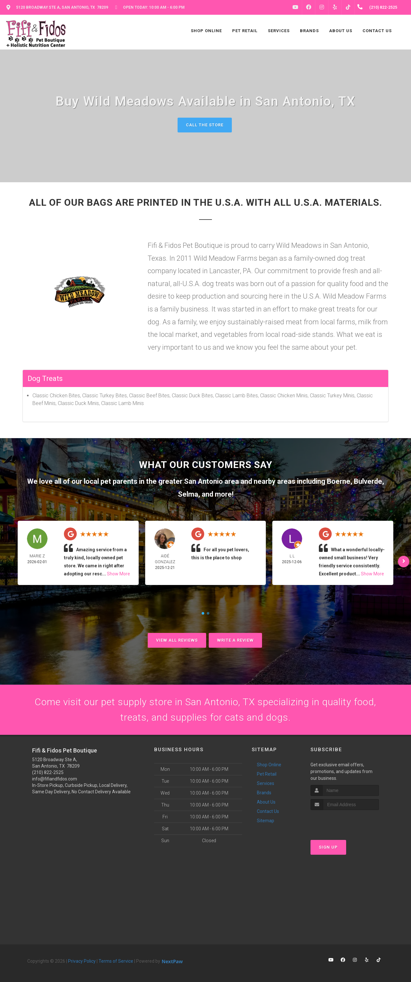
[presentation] (344, 822)
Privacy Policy (82, 961)
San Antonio (203, 481)
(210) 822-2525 (48, 772)
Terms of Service (116, 961)
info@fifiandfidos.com (54, 778)
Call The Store (204, 124)
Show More (118, 573)
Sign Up (328, 847)
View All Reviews (177, 640)
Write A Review (235, 640)
